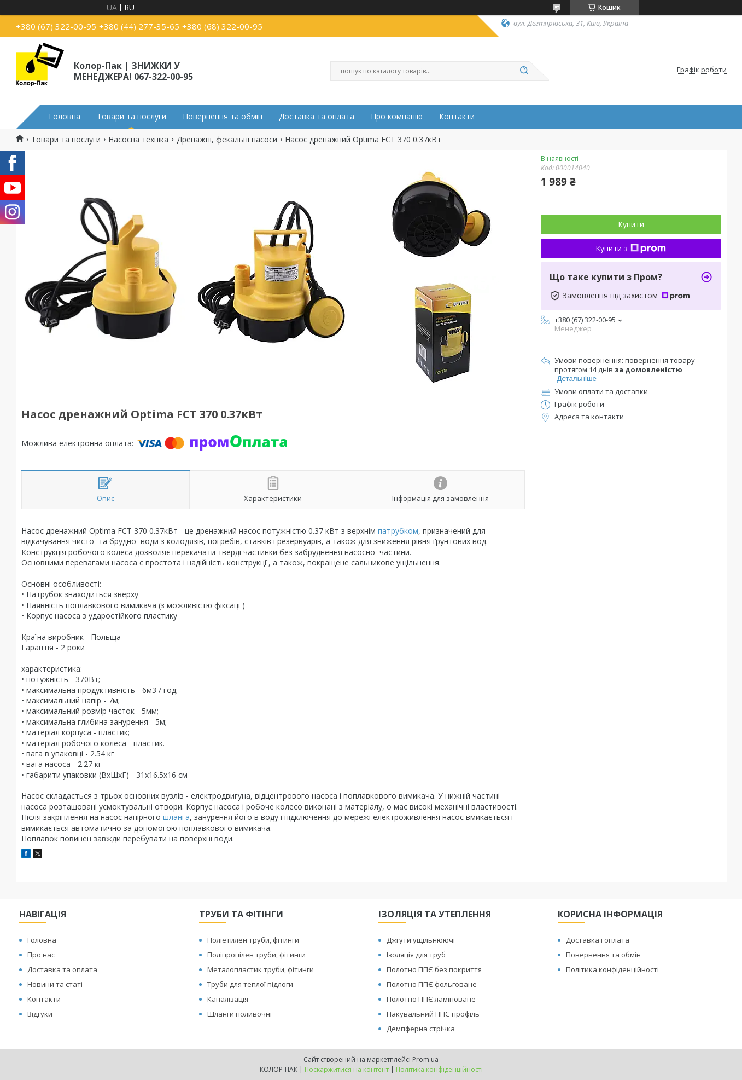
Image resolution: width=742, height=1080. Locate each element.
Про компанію (397, 116)
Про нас (41, 955)
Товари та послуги (131, 116)
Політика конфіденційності (612, 969)
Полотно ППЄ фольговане (432, 984)
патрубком (398, 530)
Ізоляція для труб (416, 955)
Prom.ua (425, 1059)
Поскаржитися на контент (347, 1069)
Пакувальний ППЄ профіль (433, 1014)
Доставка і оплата (597, 940)
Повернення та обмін (222, 116)
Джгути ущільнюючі (421, 940)
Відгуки (39, 1014)
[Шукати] (524, 71)
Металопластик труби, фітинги (260, 969)
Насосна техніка (138, 140)
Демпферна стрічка (421, 1028)
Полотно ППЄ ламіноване (431, 999)
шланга (176, 817)
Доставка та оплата (316, 116)
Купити (631, 224)
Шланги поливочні (239, 1014)
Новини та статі (55, 984)
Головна (64, 116)
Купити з (630, 248)
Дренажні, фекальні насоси (227, 140)
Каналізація (227, 999)
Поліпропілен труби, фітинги (256, 955)
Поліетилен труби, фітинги (253, 940)
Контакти (457, 116)
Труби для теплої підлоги (250, 984)
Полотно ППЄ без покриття (434, 969)
